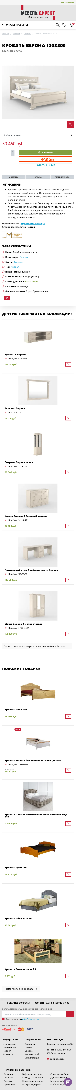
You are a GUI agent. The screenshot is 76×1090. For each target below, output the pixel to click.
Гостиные (9, 1073)
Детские (8, 1080)
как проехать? (56, 1058)
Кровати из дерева (32, 1080)
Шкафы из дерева (31, 1084)
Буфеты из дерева (32, 1073)
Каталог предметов (15, 24)
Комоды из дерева (32, 1077)
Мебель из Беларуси (61, 1080)
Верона (24, 256)
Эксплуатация (32, 1057)
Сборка (29, 1050)
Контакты (8, 1054)
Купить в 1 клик (46, 165)
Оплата (28, 1047)
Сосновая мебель (59, 1073)
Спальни (8, 1077)
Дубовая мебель (59, 1077)
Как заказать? (67, 2)
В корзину (45, 152)
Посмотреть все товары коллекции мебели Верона (37, 646)
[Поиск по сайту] (57, 25)
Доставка (30, 1043)
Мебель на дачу (58, 1084)
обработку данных (31, 1019)
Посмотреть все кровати (21, 988)
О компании (9, 1043)
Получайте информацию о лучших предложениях (27, 1009)
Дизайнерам (9, 1047)
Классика (18, 261)
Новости (7, 1050)
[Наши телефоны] (64, 25)
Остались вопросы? (18, 1003)
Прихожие (9, 1084)
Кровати (15, 266)
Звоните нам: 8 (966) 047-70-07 (52, 1003)
